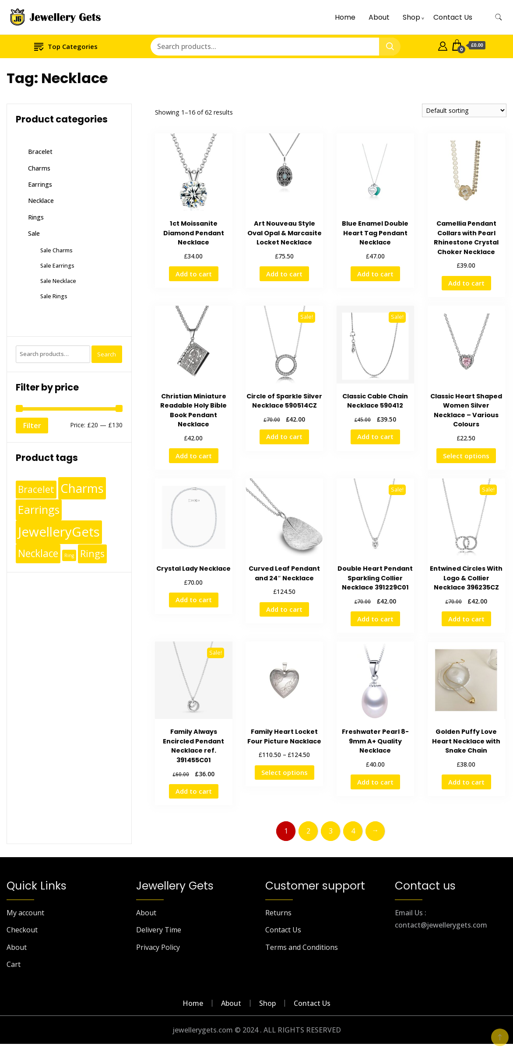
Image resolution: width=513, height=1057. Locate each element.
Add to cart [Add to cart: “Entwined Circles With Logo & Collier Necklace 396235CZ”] (466, 618)
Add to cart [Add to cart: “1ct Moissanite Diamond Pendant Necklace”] (194, 273)
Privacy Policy (158, 947)
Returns (278, 912)
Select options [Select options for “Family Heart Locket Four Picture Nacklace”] (284, 772)
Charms (39, 168)
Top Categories (66, 46)
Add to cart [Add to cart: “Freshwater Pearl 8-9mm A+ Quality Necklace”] (375, 782)
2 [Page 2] (308, 831)
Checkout (22, 930)
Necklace (41, 200)
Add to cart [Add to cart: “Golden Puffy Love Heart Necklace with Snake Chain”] (466, 782)
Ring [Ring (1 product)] (69, 555)
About (379, 17)
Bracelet (40, 151)
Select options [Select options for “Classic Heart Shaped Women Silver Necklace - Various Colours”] (466, 455)
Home (345, 17)
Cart (14, 964)
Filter (32, 425)
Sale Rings (53, 296)
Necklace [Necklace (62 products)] (38, 553)
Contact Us (452, 17)
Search (106, 354)
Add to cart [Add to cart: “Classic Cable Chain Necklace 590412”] (375, 436)
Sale (34, 233)
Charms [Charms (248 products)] (82, 488)
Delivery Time (158, 930)
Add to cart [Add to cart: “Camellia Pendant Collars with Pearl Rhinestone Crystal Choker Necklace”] (466, 283)
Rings (36, 217)
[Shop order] (464, 110)
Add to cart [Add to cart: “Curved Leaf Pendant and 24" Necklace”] (284, 609)
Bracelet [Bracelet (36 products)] (36, 489)
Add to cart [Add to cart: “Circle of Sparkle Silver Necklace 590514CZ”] (284, 436)
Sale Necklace (58, 281)
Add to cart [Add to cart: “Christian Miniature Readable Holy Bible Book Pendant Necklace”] (194, 455)
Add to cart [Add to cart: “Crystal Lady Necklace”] (194, 599)
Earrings (40, 184)
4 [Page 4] (353, 831)
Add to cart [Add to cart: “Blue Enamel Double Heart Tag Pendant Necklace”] (375, 273)
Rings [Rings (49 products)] (92, 553)
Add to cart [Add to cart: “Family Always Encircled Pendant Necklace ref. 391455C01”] (194, 791)
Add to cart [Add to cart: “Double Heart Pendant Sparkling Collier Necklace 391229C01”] (375, 618)
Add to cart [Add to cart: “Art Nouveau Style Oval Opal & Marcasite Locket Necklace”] (284, 273)
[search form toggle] (498, 17)
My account (25, 912)
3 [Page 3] (331, 831)
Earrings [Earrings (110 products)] (39, 509)
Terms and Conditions (301, 947)
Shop (411, 17)
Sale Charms (56, 250)
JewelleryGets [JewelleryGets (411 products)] (59, 532)
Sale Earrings (57, 265)
